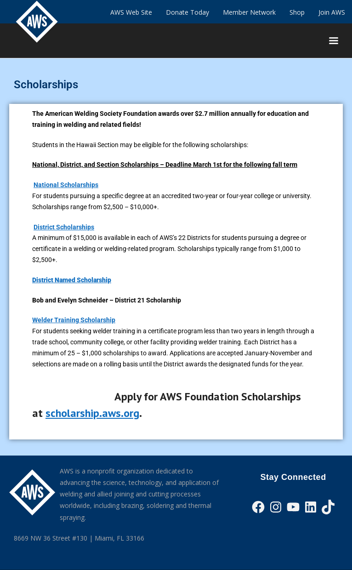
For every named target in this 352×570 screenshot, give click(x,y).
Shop (297, 12)
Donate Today (187, 12)
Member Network (249, 12)
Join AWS (331, 12)
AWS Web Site (131, 12)
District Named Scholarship (71, 280)
